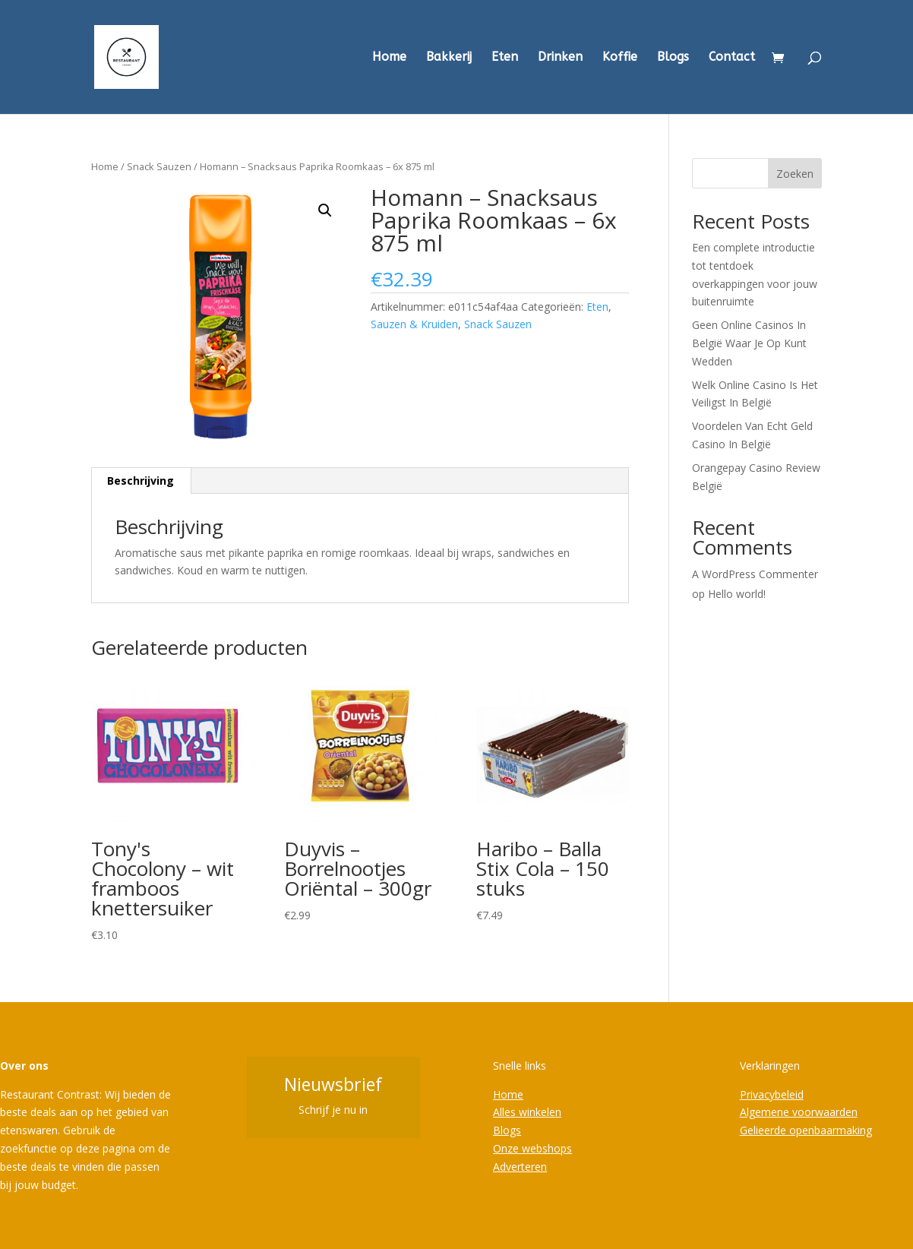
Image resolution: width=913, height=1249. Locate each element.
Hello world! (737, 594)
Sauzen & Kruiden (414, 324)
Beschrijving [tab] (140, 480)
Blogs (673, 58)
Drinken (560, 58)
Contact (732, 58)
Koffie (619, 58)
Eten (504, 58)
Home (389, 58)
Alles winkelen (527, 1112)
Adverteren (520, 1166)
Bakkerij (449, 58)
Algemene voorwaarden (799, 1112)
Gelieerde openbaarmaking (806, 1130)
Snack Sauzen (159, 166)
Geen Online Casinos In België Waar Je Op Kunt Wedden (749, 343)
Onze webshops (532, 1148)
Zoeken (794, 173)
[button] (325, 210)
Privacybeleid (772, 1094)
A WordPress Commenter (755, 574)
